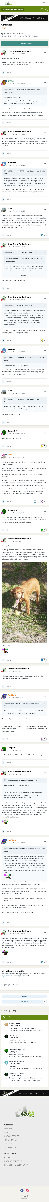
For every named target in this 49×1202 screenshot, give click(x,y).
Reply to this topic (24, 43)
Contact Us (24, 1196)
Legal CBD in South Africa (18, 1073)
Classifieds (10, 1147)
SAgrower (12, 162)
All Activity (10, 1157)
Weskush (14, 1037)
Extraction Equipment (16, 1061)
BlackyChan (15, 1064)
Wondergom (15, 1026)
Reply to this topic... (12, 985)
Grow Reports (11, 1136)
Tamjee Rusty (16, 1075)
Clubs (7, 1132)
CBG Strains (13, 1035)
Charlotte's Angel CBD (17, 1049)
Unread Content (13, 1161)
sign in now (6, 976)
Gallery (8, 1144)
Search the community (16, 1165)
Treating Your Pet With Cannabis (26, 36)
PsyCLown (29, 780)
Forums (8, 1128)
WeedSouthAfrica (15, 1023)
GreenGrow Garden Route (13, 34)
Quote (9, 72)
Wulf (10, 208)
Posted (16, 54)
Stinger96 (12, 431)
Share (24, 996)
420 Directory (11, 1140)
